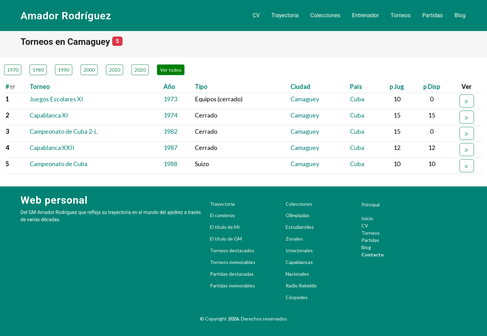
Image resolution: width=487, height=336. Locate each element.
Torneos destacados (232, 250)
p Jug (397, 86)
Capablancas (299, 262)
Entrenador (365, 15)
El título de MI (225, 227)
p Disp (431, 86)
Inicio (367, 218)
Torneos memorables (232, 262)
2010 (114, 70)
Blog (460, 15)
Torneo (40, 86)
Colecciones (325, 15)
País (356, 86)
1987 (170, 147)
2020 (140, 70)
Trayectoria (284, 15)
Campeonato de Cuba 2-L (63, 131)
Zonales (294, 238)
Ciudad (300, 86)
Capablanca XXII (52, 147)
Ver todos (170, 70)
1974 (170, 115)
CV (256, 15)
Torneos (401, 15)
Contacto (372, 254)
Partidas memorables (232, 285)
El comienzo (222, 215)
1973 (170, 99)
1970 (12, 70)
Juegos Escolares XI (56, 99)
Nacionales (297, 274)
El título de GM (226, 238)
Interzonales (299, 250)
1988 (170, 163)
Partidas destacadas (232, 274)
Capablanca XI (49, 115)
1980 (38, 70)
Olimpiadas (297, 215)
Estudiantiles (300, 227)
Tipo (201, 86)
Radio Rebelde (301, 285)
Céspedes (297, 297)
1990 (63, 70)
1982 (170, 131)
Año (169, 86)
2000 (89, 70)
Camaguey (304, 99)
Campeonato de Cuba (58, 163)
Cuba (357, 99)
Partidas (432, 15)
